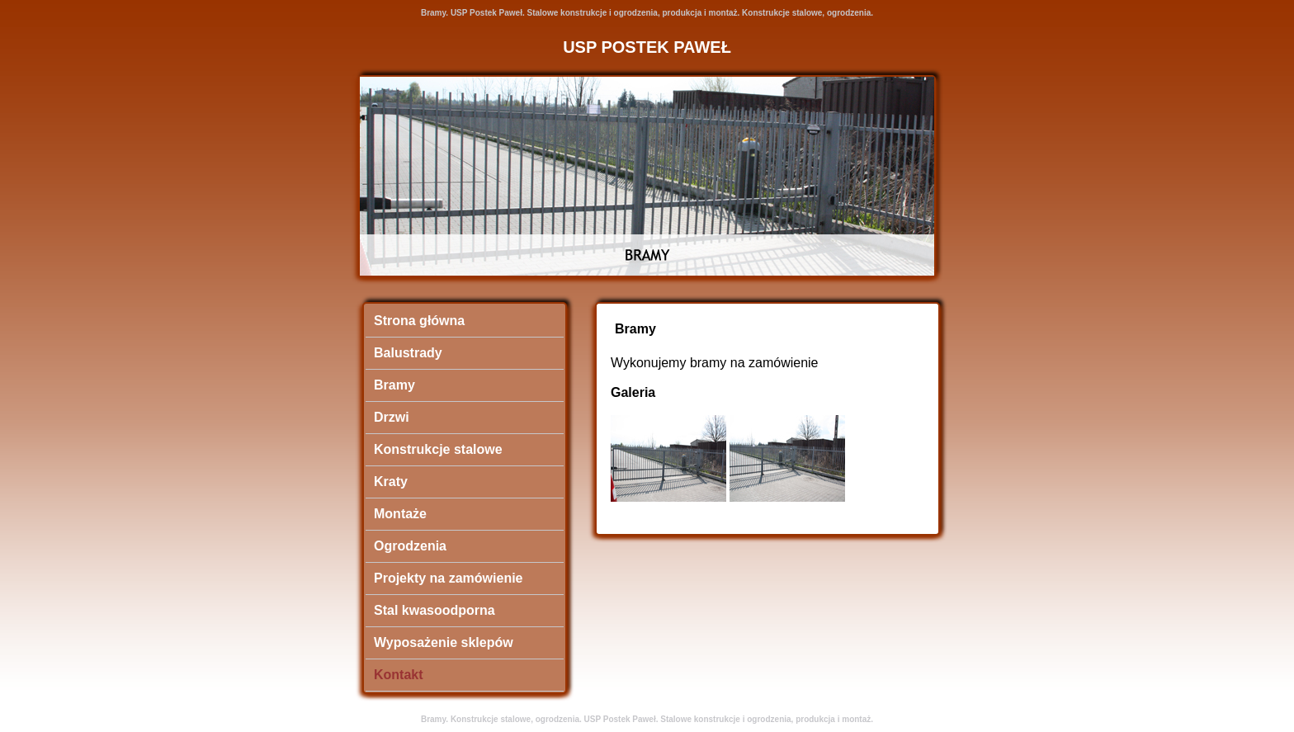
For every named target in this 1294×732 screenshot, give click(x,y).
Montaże (400, 514)
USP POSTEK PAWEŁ (647, 47)
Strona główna (419, 321)
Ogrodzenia (410, 546)
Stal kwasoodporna (434, 610)
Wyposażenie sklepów (443, 642)
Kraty (391, 482)
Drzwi (391, 417)
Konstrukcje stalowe (438, 449)
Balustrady (408, 353)
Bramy (394, 385)
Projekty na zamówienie (448, 578)
